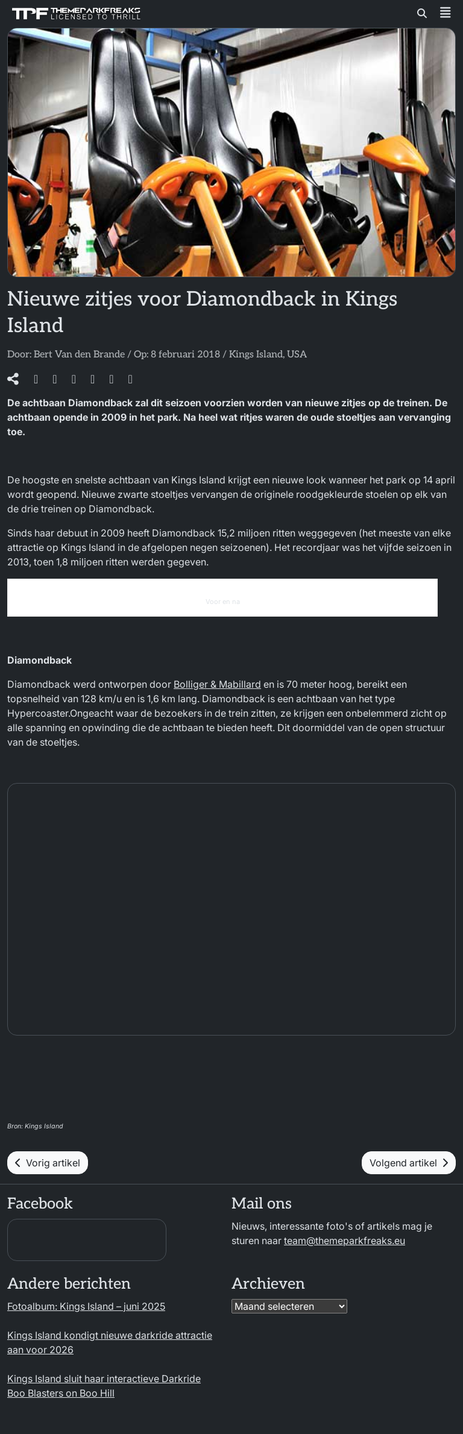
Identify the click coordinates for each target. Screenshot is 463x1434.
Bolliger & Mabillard (217, 684)
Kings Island (256, 354)
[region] (306, 1333)
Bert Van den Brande (79, 354)
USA (297, 354)
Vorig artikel (47, 1163)
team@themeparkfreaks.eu (344, 1240)
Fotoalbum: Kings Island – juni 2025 (86, 1306)
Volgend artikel (409, 1163)
